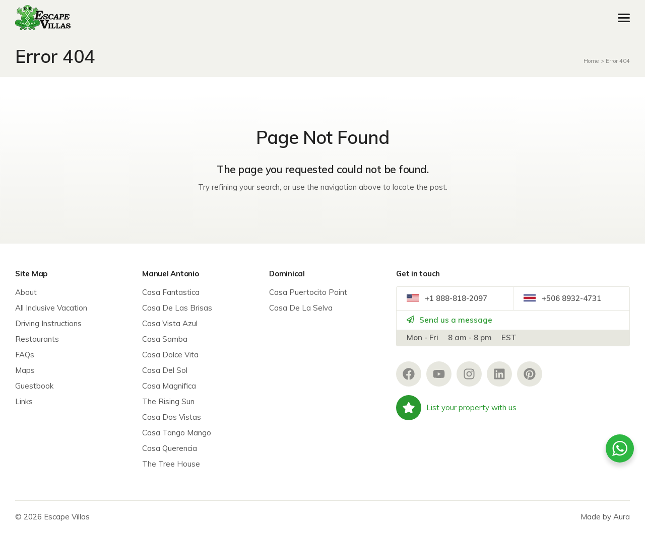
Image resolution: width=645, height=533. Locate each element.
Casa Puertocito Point (308, 292)
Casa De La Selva (301, 308)
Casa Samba (164, 339)
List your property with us (456, 407)
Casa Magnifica (169, 386)
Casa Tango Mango (176, 432)
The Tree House (171, 464)
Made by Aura (605, 516)
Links (24, 401)
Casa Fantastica (171, 292)
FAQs (24, 354)
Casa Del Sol (164, 370)
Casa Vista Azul (170, 323)
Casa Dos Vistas (171, 417)
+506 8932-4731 (562, 298)
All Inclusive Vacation (51, 308)
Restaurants (37, 339)
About (26, 292)
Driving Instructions (48, 323)
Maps (25, 370)
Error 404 (618, 60)
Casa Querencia (169, 448)
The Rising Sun (168, 401)
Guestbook (34, 386)
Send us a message (449, 320)
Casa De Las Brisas (177, 308)
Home (591, 60)
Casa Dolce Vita (170, 354)
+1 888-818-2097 (447, 298)
